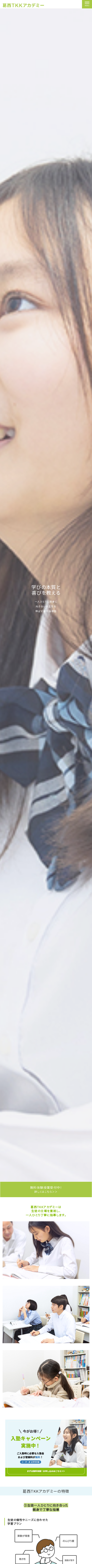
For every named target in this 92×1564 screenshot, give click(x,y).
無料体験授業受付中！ (46, 1189)
